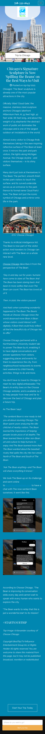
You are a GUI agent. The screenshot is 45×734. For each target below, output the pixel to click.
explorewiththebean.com (18, 485)
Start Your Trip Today (22, 708)
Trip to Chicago (22, 55)
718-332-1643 (22, 3)
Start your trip (22, 728)
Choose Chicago (11, 264)
